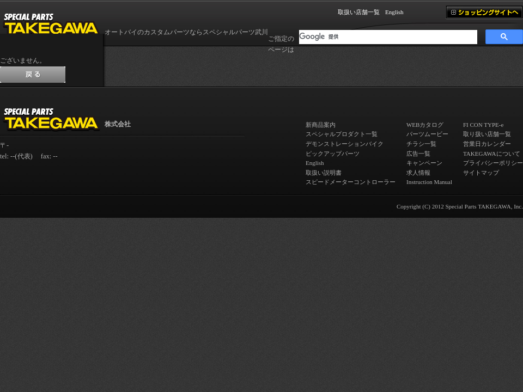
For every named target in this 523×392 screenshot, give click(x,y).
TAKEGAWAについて (491, 153)
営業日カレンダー (487, 143)
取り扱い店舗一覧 (487, 134)
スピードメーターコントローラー (351, 182)
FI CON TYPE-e (483, 124)
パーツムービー (427, 134)
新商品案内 (321, 124)
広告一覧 (418, 153)
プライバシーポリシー (493, 163)
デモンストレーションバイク (345, 143)
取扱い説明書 (324, 172)
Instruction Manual (429, 182)
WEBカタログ (424, 124)
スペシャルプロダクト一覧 (342, 134)
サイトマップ (481, 172)
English (394, 12)
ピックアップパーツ (333, 153)
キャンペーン (424, 163)
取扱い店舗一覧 (359, 12)
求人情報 (418, 172)
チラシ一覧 (421, 143)
